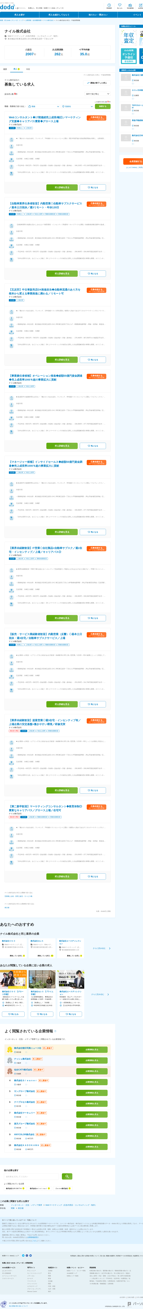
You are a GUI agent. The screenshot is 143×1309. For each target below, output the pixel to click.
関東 (13, 1208)
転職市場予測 (121, 1281)
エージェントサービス (9, 1276)
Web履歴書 (130, 8)
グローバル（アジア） (34, 1289)
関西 (49, 1283)
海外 (49, 1291)
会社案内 (122, 1297)
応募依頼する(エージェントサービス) (96, 118)
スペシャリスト (32, 1283)
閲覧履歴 (109, 8)
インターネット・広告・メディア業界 (27, 1205)
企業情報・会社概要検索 (33, 20)
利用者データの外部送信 (124, 1256)
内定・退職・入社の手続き (107, 1276)
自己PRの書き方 (106, 1273)
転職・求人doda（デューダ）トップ (11, 20)
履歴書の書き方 (108, 1270)
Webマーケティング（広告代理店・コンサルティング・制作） (71, 1205)
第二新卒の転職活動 (124, 1276)
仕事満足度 (111, 1281)
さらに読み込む (99, 948)
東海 (49, 1278)
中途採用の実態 (101, 1281)
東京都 (7, 908)
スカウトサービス (8, 1278)
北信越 (50, 1281)
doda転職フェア (72, 1273)
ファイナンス (31, 1281)
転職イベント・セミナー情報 (76, 1270)
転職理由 (124, 1278)
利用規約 (73, 1256)
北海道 (50, 1270)
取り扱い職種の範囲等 (107, 1256)
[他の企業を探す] (31, 1176)
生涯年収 (116, 1278)
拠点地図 (131, 1297)
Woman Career (32, 1291)
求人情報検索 (6, 1273)
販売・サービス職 (26, 896)
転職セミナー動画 (72, 1276)
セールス (30, 1278)
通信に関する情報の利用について (88, 1256)
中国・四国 (51, 1286)
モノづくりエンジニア (34, 1273)
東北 (49, 1273)
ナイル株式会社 (48, 20)
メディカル (30, 1276)
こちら (34, 1241)
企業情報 (110, 1283)
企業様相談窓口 (33, 1237)
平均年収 (109, 1278)
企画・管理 (14, 896)
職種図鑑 (103, 1283)
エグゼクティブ (32, 1286)
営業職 (7, 896)
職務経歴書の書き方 (121, 1270)
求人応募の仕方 (119, 1273)
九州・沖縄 (51, 1289)
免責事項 (136, 1256)
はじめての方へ (7, 1270)
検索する (102, 106)
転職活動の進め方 (95, 1270)
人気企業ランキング (97, 1278)
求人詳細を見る (62, 187)
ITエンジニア (31, 1270)
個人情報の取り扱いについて (18, 1306)
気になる (119, 8)
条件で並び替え (92, 94)
